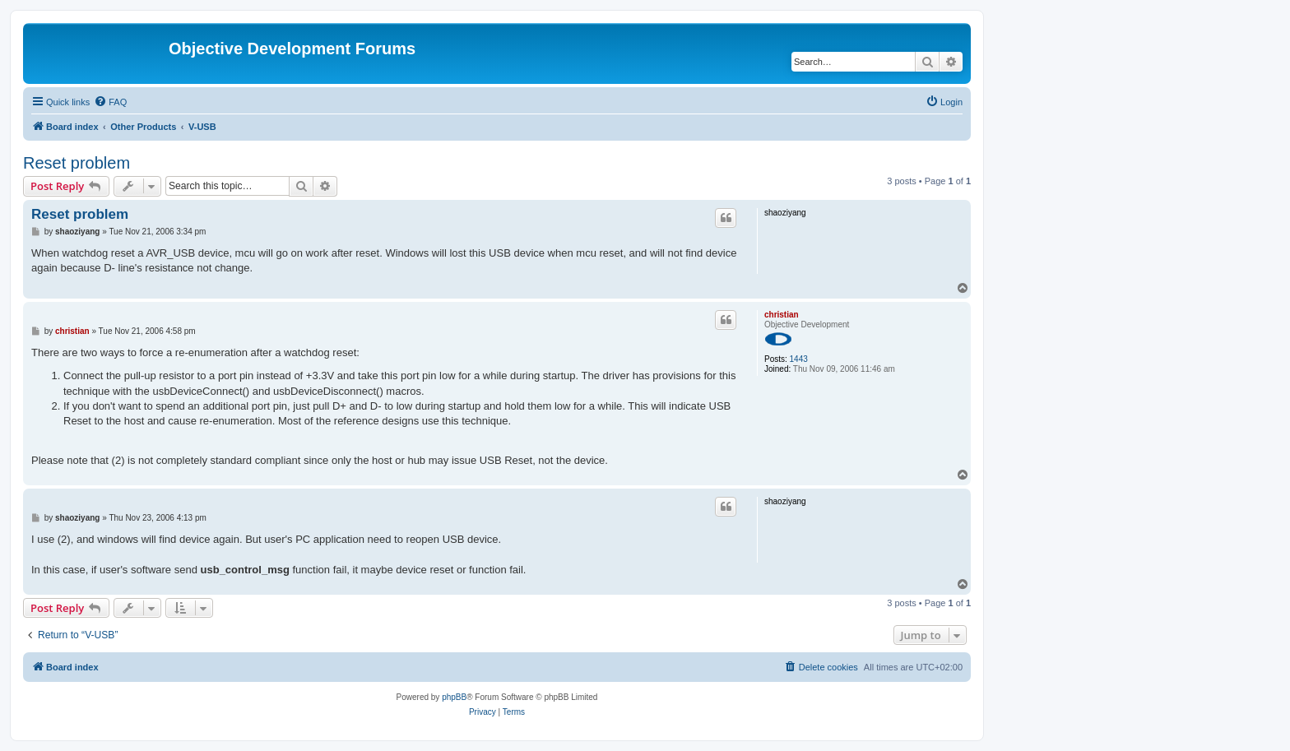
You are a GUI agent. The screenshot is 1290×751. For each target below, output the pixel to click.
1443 (799, 359)
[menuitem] (110, 102)
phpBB (454, 697)
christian (781, 314)
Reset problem (76, 163)
